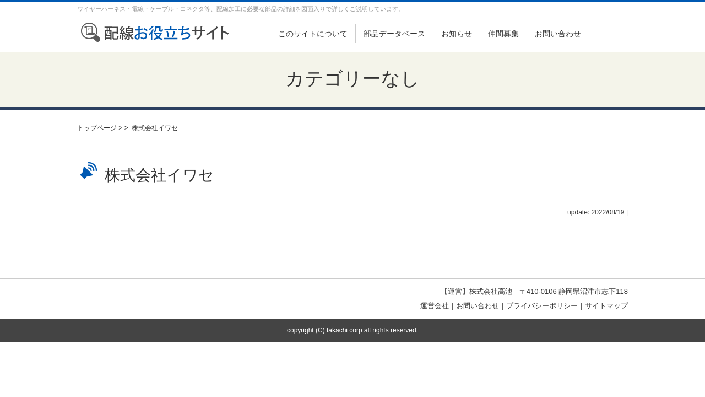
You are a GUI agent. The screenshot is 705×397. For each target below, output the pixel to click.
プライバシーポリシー (542, 306)
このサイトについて (313, 33)
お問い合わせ (558, 33)
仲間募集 (503, 33)
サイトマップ (606, 306)
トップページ (97, 128)
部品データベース (394, 33)
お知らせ (456, 33)
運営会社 (434, 306)
